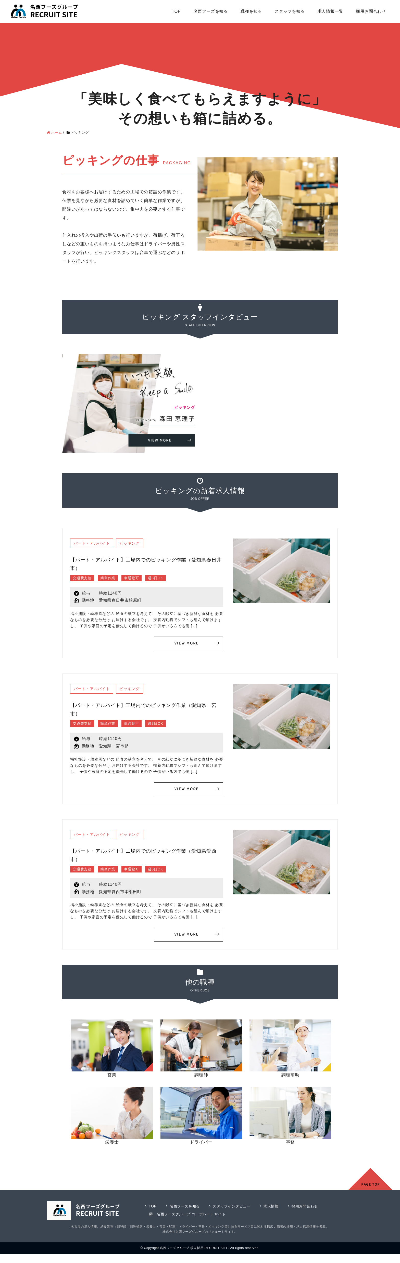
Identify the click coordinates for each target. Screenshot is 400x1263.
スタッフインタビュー (235, 1208)
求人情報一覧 (330, 11)
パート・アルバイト (93, 543)
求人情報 (277, 1208)
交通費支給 (83, 578)
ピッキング (134, 543)
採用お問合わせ (371, 11)
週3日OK (164, 578)
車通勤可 (137, 578)
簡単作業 (111, 578)
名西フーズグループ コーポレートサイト (193, 1216)
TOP (176, 11)
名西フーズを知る (211, 11)
